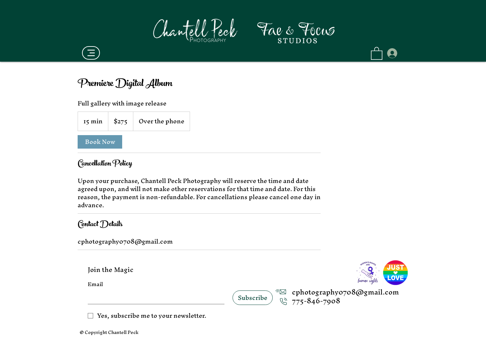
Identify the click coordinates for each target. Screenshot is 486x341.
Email (95, 284)
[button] (376, 53)
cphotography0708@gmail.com (345, 292)
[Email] (154, 297)
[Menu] (91, 53)
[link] (100, 142)
